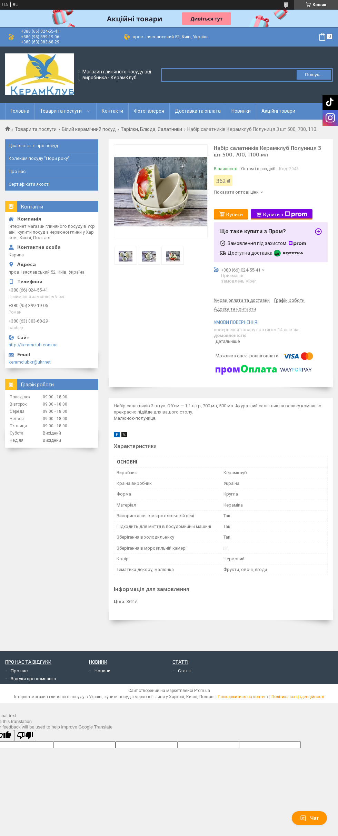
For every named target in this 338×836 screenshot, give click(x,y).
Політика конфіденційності (297, 696)
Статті (184, 670)
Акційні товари (278, 111)
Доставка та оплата (198, 111)
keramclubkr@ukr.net (30, 362)
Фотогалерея (149, 111)
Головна (20, 111)
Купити (234, 214)
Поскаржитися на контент (243, 696)
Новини (102, 670)
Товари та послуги (61, 111)
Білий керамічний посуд (89, 129)
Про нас (17, 171)
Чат (309, 818)
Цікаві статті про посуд (33, 145)
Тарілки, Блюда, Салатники (151, 129)
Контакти (112, 111)
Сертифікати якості (29, 184)
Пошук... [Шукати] (313, 74)
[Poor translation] (25, 735)
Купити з (285, 214)
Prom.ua (202, 690)
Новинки (241, 111)
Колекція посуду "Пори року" (39, 158)
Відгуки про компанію (33, 678)
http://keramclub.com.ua (33, 344)
